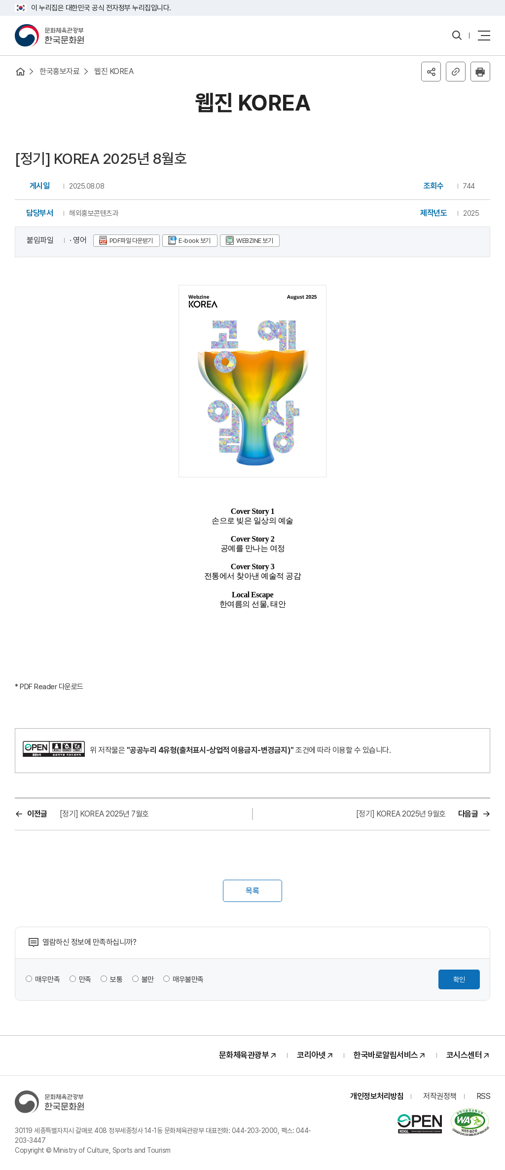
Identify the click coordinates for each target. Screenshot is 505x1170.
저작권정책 (440, 1096)
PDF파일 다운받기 (131, 240)
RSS (483, 1096)
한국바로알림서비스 (386, 1055)
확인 (459, 979)
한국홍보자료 (59, 71)
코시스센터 (464, 1055)
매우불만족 (188, 979)
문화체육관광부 (244, 1055)
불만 (148, 979)
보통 (116, 979)
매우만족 (47, 979)
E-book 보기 (195, 240)
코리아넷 (311, 1055)
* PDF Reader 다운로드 (49, 686)
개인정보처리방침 (376, 1096)
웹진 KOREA (113, 71)
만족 (85, 979)
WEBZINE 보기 (254, 240)
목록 (252, 891)
